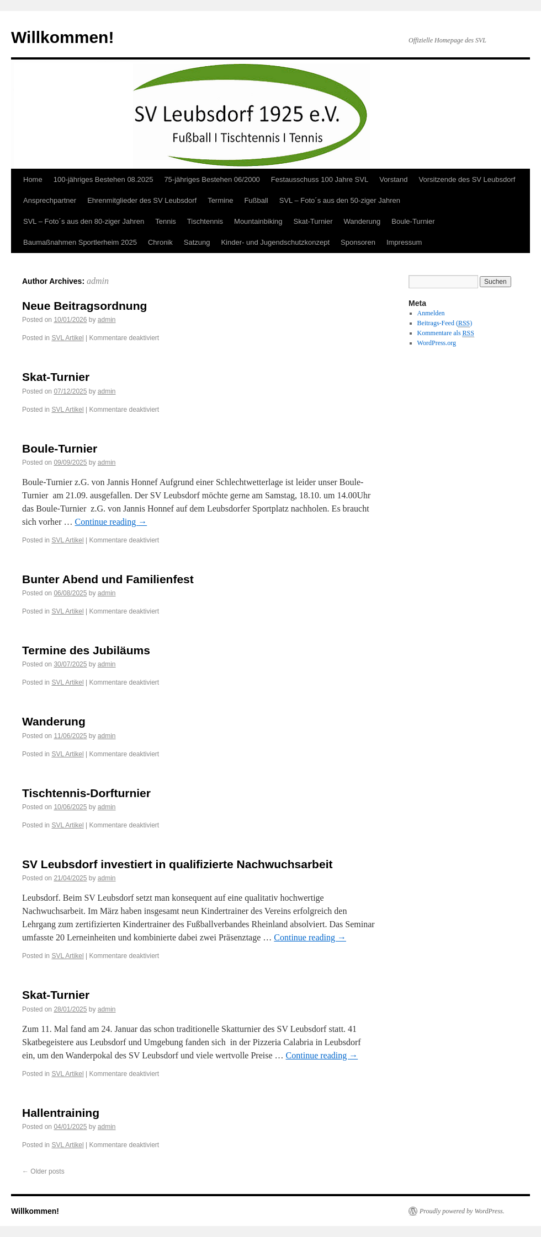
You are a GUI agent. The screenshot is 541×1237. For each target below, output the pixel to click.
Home (33, 179)
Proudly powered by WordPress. (462, 1211)
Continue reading (111, 521)
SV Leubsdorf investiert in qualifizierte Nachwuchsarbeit (177, 864)
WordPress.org (436, 343)
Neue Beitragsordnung (84, 305)
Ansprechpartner (49, 200)
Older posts (43, 1171)
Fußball (256, 200)
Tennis (165, 221)
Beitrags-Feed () (445, 323)
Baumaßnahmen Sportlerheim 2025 (80, 242)
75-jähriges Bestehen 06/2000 (211, 179)
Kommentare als (445, 333)
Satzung (197, 242)
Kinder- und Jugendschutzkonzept (275, 242)
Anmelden (431, 313)
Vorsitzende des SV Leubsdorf (467, 179)
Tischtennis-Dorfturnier (86, 793)
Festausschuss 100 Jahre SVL (319, 179)
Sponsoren (358, 242)
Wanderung (362, 221)
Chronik (160, 242)
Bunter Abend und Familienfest (108, 579)
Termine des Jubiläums (86, 650)
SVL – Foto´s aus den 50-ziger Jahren (339, 200)
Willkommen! (62, 37)
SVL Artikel (67, 338)
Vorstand (393, 179)
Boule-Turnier (412, 221)
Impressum (404, 242)
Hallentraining (60, 1112)
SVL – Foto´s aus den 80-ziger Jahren (83, 221)
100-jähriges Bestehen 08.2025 (103, 179)
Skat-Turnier (313, 221)
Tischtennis (205, 221)
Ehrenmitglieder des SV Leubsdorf (142, 200)
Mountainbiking (258, 221)
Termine (220, 200)
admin (98, 281)
